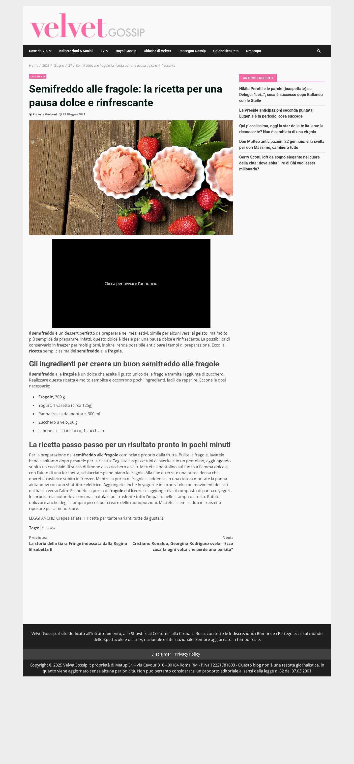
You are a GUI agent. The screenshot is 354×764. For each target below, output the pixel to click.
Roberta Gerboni (45, 114)
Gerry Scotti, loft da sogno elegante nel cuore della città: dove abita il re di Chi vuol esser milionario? (279, 163)
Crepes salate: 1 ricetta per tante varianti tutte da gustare (110, 518)
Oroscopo (253, 51)
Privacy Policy (187, 654)
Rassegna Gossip (192, 51)
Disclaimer (161, 654)
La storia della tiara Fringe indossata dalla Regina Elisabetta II (80, 543)
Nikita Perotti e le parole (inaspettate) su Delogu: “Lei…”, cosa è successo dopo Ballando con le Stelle (281, 94)
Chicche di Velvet (157, 51)
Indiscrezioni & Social (76, 51)
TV (102, 51)
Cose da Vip (38, 51)
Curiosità (48, 528)
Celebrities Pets (225, 51)
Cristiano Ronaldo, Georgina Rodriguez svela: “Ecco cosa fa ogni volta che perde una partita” (182, 543)
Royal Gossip (126, 51)
